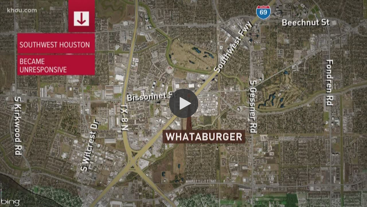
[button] (183, 103)
